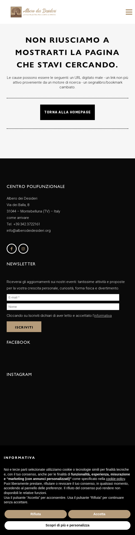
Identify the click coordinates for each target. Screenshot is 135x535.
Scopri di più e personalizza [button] (67, 525)
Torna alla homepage (67, 112)
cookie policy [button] (115, 479)
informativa (103, 315)
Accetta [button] (99, 514)
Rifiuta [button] (35, 514)
